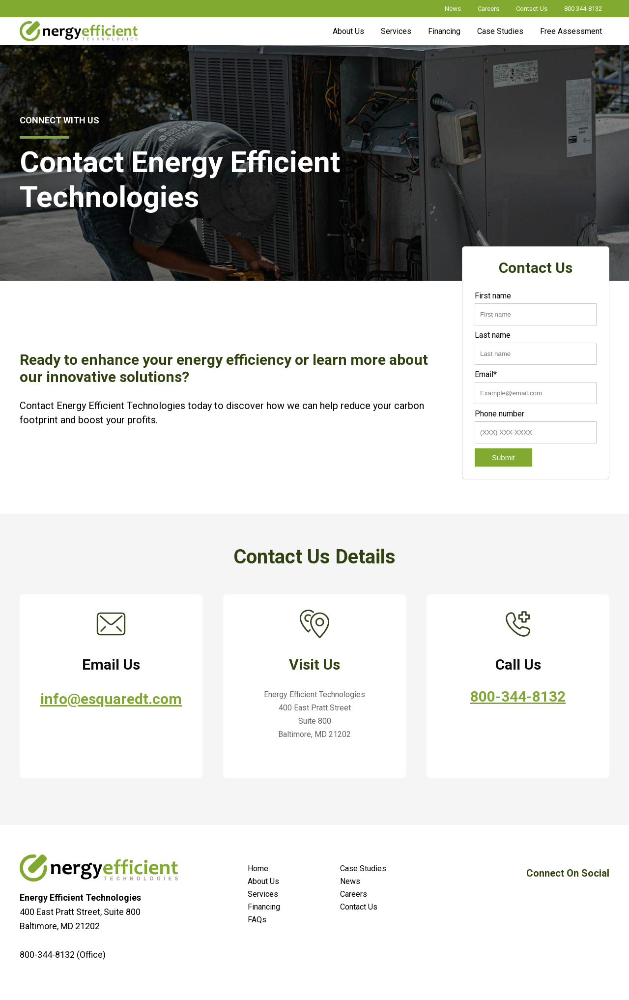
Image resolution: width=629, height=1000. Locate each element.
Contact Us (531, 8)
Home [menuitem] (258, 868)
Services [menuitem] (263, 894)
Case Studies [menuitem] (363, 868)
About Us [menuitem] (263, 881)
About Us (348, 31)
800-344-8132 (518, 696)
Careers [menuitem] (353, 894)
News (453, 8)
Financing (444, 31)
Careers (488, 8)
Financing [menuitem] (264, 907)
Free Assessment (571, 31)
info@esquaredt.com (111, 698)
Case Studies (500, 31)
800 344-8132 (583, 8)
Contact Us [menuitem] (358, 907)
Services (396, 31)
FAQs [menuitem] (257, 919)
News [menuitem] (350, 881)
